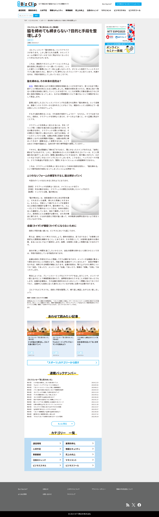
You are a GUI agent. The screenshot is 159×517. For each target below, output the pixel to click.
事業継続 (37, 454)
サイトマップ (71, 494)
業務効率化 (71, 443)
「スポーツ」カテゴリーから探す (63, 362)
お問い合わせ (47, 494)
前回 (31, 86)
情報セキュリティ (73, 448)
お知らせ (45, 489)
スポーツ (43, 20)
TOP (25, 20)
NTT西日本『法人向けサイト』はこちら (128, 4)
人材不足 (37, 448)
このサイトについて (73, 489)
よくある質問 (22, 494)
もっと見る (62, 423)
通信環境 (37, 443)
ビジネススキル (33, 20)
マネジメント (71, 459)
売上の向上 (71, 454)
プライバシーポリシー (99, 489)
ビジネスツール (72, 465)
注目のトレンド (39, 459)
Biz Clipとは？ (107, 4)
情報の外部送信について (124, 489)
